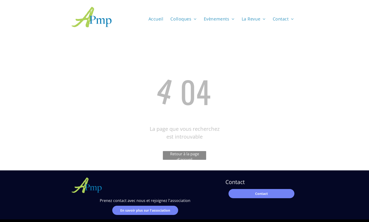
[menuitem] (156, 19)
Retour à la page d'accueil (184, 155)
